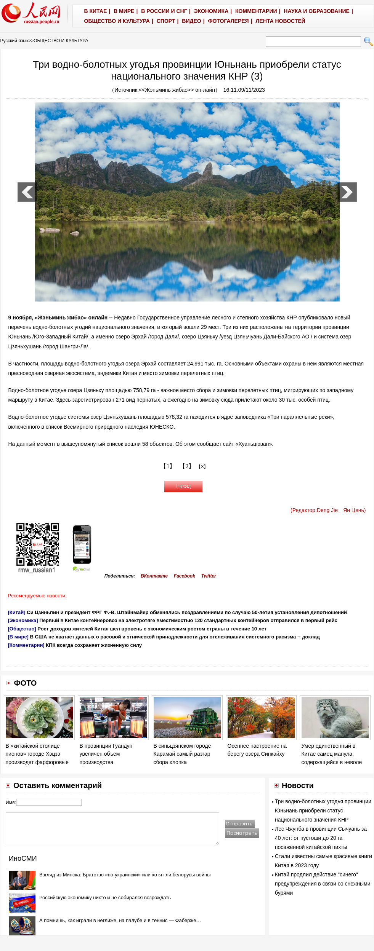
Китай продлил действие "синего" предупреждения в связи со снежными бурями (322, 883)
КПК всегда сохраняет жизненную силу (94, 645)
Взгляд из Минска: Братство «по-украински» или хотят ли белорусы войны (124, 875)
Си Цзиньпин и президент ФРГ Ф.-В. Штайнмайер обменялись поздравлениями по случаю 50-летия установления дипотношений (187, 612)
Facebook (184, 576)
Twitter (208, 576)
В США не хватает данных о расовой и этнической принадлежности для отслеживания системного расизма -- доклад (175, 637)
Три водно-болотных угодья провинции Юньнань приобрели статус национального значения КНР (323, 810)
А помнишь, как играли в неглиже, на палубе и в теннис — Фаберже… (120, 920)
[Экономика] (23, 620)
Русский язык (14, 40)
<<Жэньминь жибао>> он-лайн (177, 90)
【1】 (167, 466)
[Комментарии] (26, 645)
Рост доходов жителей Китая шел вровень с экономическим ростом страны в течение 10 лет (151, 629)
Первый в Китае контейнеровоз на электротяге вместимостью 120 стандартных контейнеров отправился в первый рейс (188, 620)
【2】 (186, 466)
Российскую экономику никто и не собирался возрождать (105, 897)
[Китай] (17, 612)
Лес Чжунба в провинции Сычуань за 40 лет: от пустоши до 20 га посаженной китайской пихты (321, 838)
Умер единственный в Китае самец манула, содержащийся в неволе (332, 754)
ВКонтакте (154, 576)
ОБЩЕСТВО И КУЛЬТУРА (61, 40)
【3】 (202, 466)
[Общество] (22, 629)
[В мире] (18, 637)
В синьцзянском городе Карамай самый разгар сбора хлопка (182, 754)
